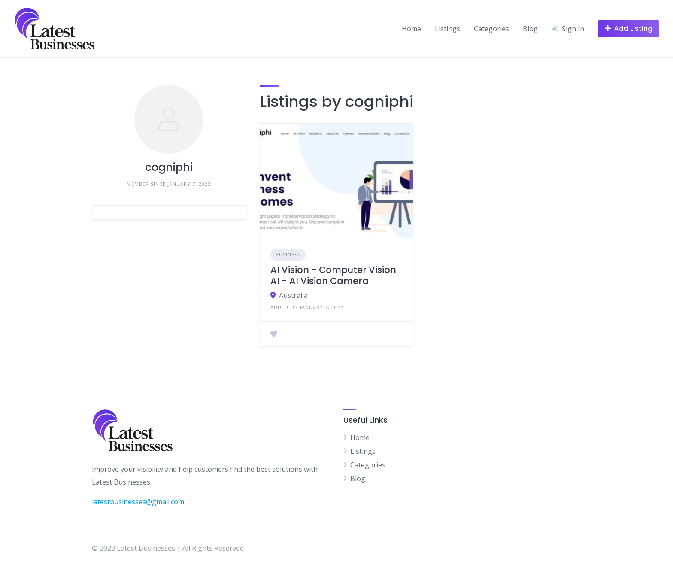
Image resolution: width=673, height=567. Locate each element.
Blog (530, 28)
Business (288, 254)
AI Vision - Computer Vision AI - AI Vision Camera (333, 275)
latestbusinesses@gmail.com (138, 501)
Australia (293, 295)
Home (411, 28)
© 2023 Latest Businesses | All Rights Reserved (168, 548)
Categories (491, 28)
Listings (447, 28)
